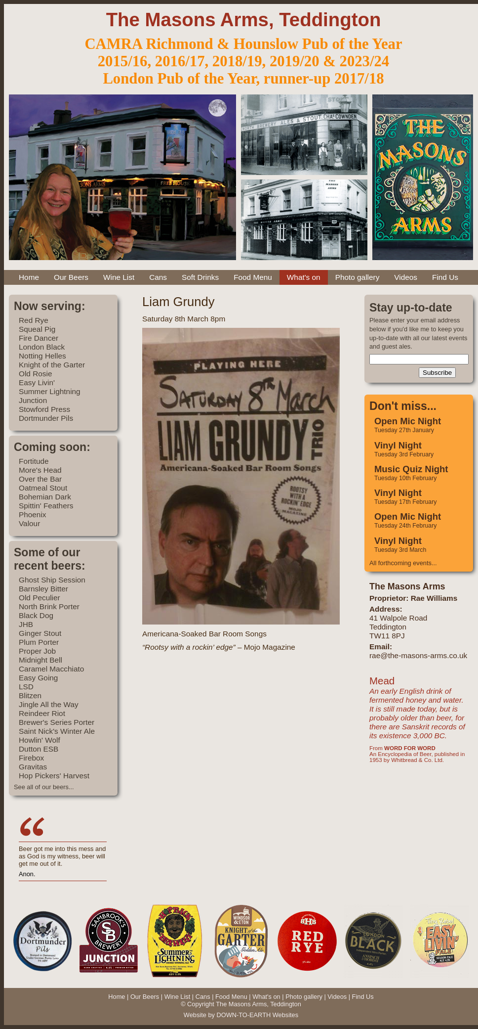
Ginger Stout (40, 633)
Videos (405, 277)
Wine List (118, 277)
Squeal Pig (37, 329)
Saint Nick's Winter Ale (57, 731)
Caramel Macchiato (51, 669)
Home (29, 277)
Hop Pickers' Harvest (54, 775)
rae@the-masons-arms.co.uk (418, 655)
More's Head (40, 470)
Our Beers (71, 277)
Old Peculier (39, 597)
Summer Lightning (49, 391)
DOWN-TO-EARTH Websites (257, 1015)
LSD (26, 686)
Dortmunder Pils (46, 418)
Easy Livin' (37, 382)
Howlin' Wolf (39, 740)
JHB (26, 624)
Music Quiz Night (411, 469)
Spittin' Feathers (46, 505)
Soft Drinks (200, 277)
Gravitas (33, 766)
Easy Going (38, 677)
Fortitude (34, 461)
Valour (29, 523)
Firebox (31, 758)
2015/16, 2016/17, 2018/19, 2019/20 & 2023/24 (243, 61)
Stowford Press (44, 409)
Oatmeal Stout (43, 488)
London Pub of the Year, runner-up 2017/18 (243, 78)
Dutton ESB (38, 749)
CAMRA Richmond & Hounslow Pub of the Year (243, 44)
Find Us (445, 277)
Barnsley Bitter (43, 588)
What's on (303, 277)
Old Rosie (35, 373)
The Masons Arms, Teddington (243, 19)
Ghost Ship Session (52, 580)
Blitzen (30, 695)
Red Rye (33, 320)
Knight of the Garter (52, 364)
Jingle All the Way (49, 704)
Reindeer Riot (42, 713)
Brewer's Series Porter (56, 722)
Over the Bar (40, 479)
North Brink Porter (49, 606)
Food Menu (253, 277)
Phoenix (32, 514)
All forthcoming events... (403, 563)
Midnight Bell (40, 660)
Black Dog (36, 615)
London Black (42, 347)
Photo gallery (357, 277)
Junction (33, 400)
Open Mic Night (407, 421)
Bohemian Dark (45, 496)
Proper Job (37, 651)
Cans (158, 277)
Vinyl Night (398, 445)
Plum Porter (39, 642)
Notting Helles (42, 356)
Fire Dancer (38, 338)
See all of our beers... (44, 787)
